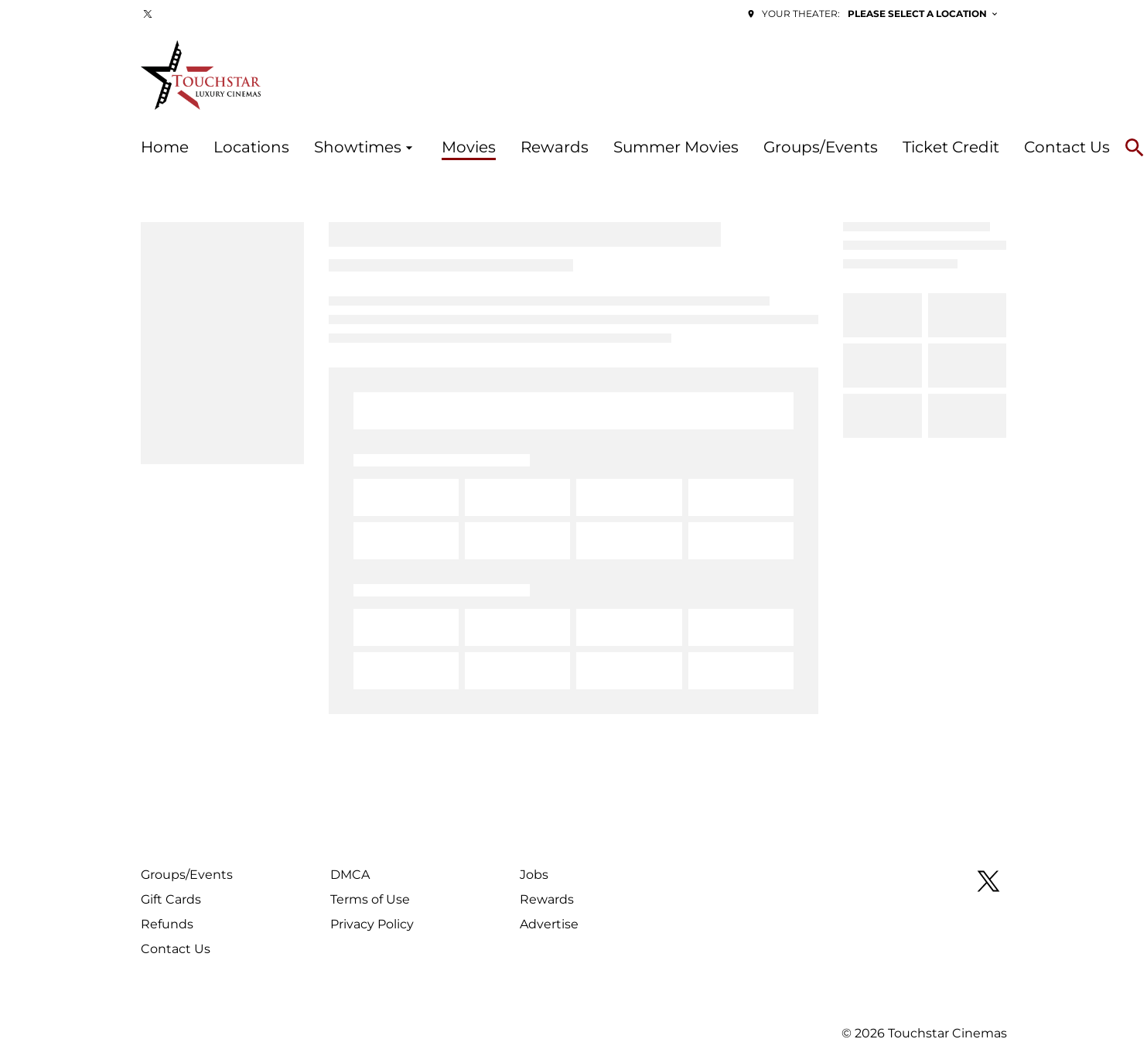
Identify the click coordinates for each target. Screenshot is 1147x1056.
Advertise (549, 924)
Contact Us (175, 949)
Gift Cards (171, 899)
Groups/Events (187, 874)
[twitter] (148, 14)
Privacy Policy (372, 924)
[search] (1134, 147)
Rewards (547, 899)
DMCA (350, 874)
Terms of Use (370, 899)
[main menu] (625, 147)
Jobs (534, 874)
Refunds (167, 924)
